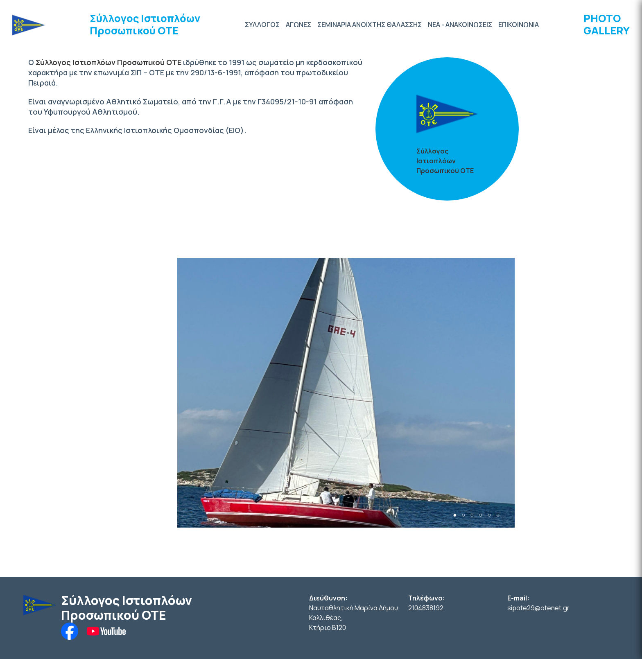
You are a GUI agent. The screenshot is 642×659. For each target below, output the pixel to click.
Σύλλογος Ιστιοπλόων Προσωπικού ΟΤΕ (145, 24)
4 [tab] (480, 515)
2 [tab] (463, 515)
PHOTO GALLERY (606, 24)
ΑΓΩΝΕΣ (298, 24)
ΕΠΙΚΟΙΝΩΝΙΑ (518, 24)
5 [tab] (489, 515)
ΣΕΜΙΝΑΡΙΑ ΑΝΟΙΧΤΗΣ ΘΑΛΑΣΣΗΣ (369, 24)
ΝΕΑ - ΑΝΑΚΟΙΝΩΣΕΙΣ (460, 24)
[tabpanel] (346, 393)
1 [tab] (454, 515)
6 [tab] (497, 515)
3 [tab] (472, 515)
